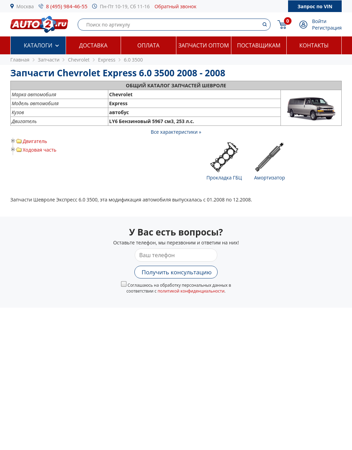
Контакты (314, 45)
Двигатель (35, 141)
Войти (319, 21)
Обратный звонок (175, 6)
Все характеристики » (176, 132)
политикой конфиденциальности (190, 291)
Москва (25, 6)
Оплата (149, 45)
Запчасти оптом (203, 45)
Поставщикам (258, 45)
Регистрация (327, 27)
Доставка (93, 45)
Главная (20, 59)
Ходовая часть (39, 149)
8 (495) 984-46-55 (67, 6)
